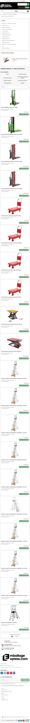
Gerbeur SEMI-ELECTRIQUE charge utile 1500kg (11, 134)
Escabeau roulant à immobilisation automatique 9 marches (14, 487)
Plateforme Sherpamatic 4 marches (9, 622)
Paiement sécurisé (4, 694)
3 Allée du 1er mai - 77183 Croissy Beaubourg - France (13, 667)
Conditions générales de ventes (6, 691)
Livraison (2, 688)
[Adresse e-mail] (11, 680)
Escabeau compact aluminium (22, 80)
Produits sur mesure (4, 699)
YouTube (8, 673)
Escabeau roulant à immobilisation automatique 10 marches (14, 514)
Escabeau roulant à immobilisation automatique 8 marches (14, 459)
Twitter (5, 673)
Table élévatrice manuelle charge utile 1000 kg (11, 242)
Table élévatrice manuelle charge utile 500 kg (11, 270)
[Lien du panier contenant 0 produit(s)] (27, 7)
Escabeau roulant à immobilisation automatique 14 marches (14, 595)
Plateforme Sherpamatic (7, 80)
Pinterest (11, 673)
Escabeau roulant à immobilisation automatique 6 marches (14, 405)
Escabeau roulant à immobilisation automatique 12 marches (14, 568)
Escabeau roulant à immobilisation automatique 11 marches (14, 541)
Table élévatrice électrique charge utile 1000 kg (11, 324)
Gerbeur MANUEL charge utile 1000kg (9, 107)
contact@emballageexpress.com (9, 665)
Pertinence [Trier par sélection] (3, 86)
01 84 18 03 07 (4, 663)
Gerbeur (7, 74)
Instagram (14, 673)
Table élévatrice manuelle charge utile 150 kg (11, 215)
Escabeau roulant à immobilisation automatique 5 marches (14, 378)
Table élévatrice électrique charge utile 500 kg (11, 351)
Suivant (17, 636)
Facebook (2, 673)
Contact (2, 696)
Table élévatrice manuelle (22, 74)
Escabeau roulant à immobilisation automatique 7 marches (14, 432)
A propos (2, 693)
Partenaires (3, 698)
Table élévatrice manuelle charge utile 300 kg (11, 297)
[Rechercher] (23, 4)
